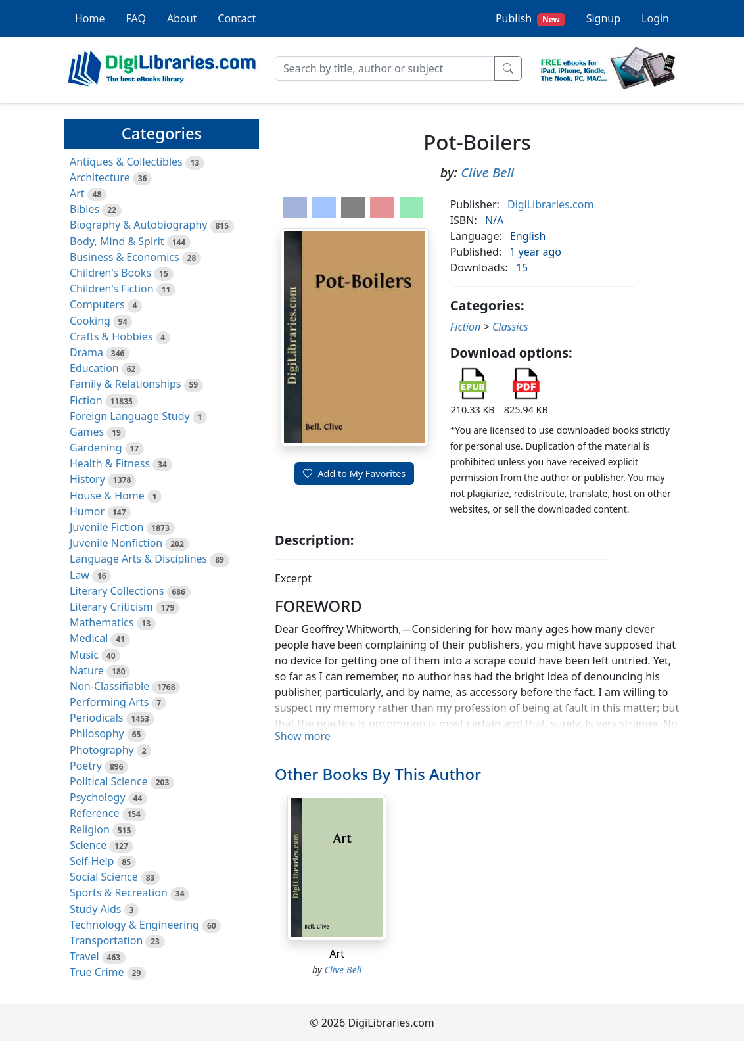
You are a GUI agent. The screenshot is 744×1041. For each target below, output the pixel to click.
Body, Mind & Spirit (117, 241)
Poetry (86, 765)
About (182, 18)
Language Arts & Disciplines (138, 558)
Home (90, 18)
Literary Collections (117, 591)
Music (84, 654)
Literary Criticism (111, 606)
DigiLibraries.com (550, 204)
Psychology (98, 797)
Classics (510, 326)
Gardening (96, 447)
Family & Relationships (125, 384)
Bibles (84, 209)
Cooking (90, 320)
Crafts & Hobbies (111, 336)
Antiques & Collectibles (126, 161)
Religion (90, 829)
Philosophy (97, 733)
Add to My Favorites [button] (354, 473)
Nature (87, 670)
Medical (89, 638)
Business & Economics (124, 257)
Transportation (106, 940)
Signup (603, 18)
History (87, 479)
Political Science (109, 781)
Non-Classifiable (109, 686)
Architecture (100, 177)
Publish (530, 18)
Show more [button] (303, 736)
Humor (87, 511)
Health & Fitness (110, 463)
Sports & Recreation (119, 892)
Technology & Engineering (134, 924)
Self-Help (92, 861)
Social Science (104, 876)
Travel (84, 956)
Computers (97, 304)
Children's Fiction (112, 288)
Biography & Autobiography (138, 225)
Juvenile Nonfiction (116, 543)
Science (88, 845)
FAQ (136, 18)
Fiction (86, 400)
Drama (86, 352)
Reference (94, 813)
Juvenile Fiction (106, 527)
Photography (102, 750)
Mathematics (101, 622)
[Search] (385, 68)
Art (77, 193)
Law (79, 575)
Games (87, 432)
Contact (237, 18)
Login (655, 18)
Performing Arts (109, 702)
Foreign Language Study (130, 416)
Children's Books (110, 273)
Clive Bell (487, 172)
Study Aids (95, 909)
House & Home (107, 495)
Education (94, 368)
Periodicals (97, 717)
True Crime (97, 972)
